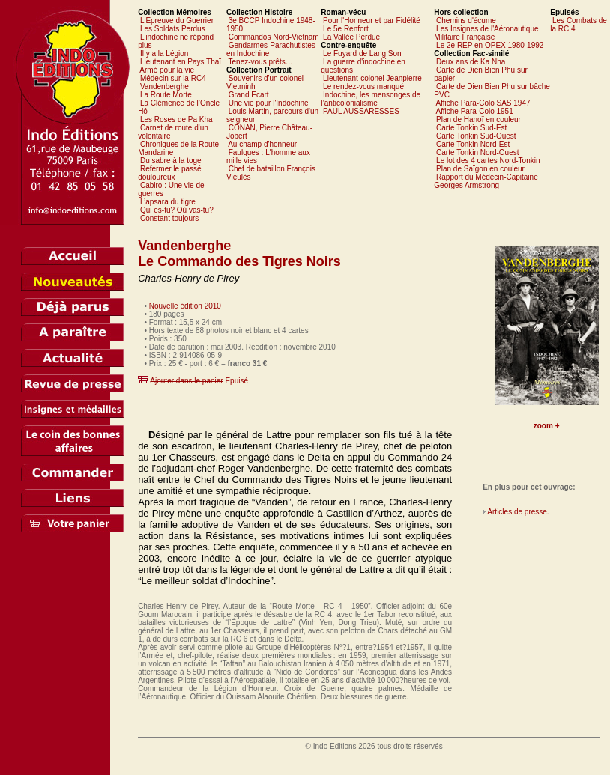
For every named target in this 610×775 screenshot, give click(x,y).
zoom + (547, 426)
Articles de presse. (518, 512)
